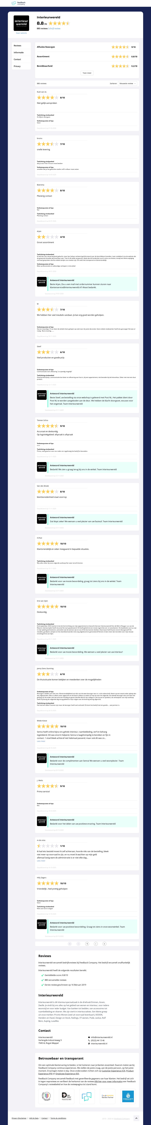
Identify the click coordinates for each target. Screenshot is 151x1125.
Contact (44, 1118)
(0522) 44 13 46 (97, 1040)
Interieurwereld (48, 17)
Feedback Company (122, 1119)
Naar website (21, 33)
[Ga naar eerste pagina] (70, 944)
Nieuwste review (128, 83)
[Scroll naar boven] (136, 1118)
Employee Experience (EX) (67, 1073)
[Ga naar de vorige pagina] (78, 944)
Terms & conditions (58, 1118)
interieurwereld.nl (99, 1043)
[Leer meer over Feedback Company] (87, 1096)
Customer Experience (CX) (113, 1071)
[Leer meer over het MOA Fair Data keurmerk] (66, 1096)
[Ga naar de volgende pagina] (96, 944)
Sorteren (113, 83)
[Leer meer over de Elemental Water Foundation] (128, 1096)
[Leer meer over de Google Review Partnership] (107, 1096)
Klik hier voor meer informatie (108, 1081)
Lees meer (41, 741)
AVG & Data (34, 1118)
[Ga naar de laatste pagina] (104, 944)
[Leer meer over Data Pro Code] (46, 1096)
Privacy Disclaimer (19, 1118)
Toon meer (87, 73)
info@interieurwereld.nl (101, 1037)
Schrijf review (54, 28)
